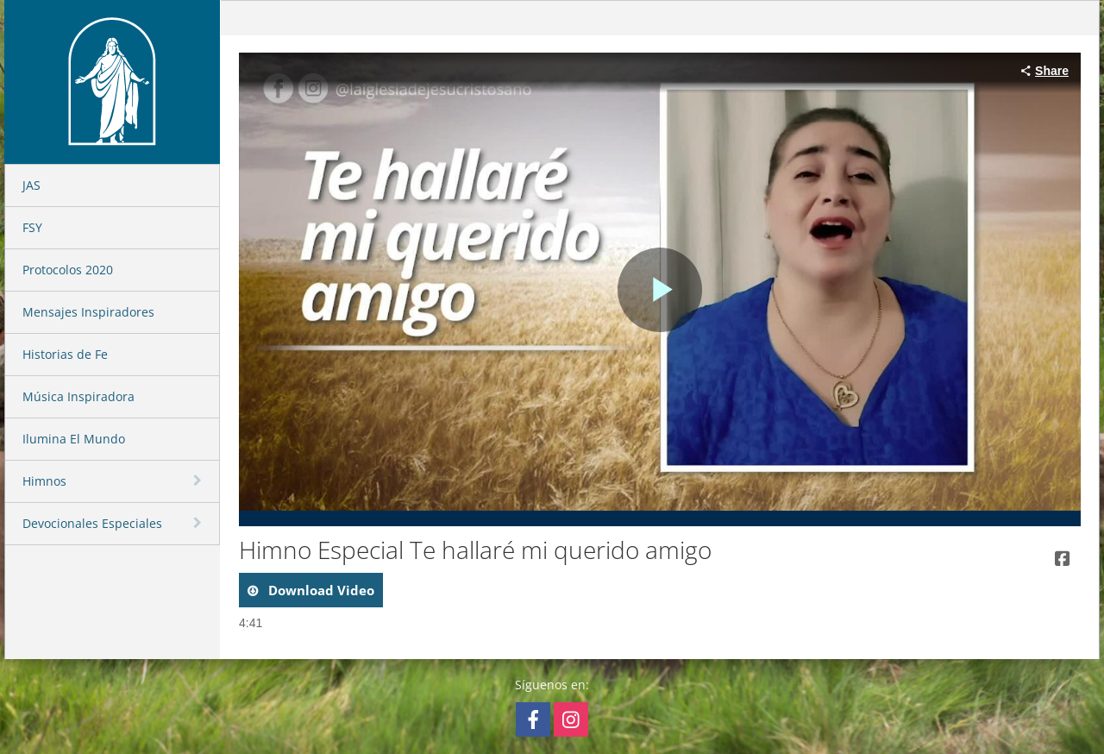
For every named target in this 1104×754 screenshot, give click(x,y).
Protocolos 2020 (67, 269)
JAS (31, 185)
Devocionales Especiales (92, 523)
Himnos (44, 481)
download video (319, 590)
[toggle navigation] (199, 480)
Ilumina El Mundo (73, 438)
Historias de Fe (65, 354)
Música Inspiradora (78, 396)
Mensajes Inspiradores (88, 312)
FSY (32, 227)
